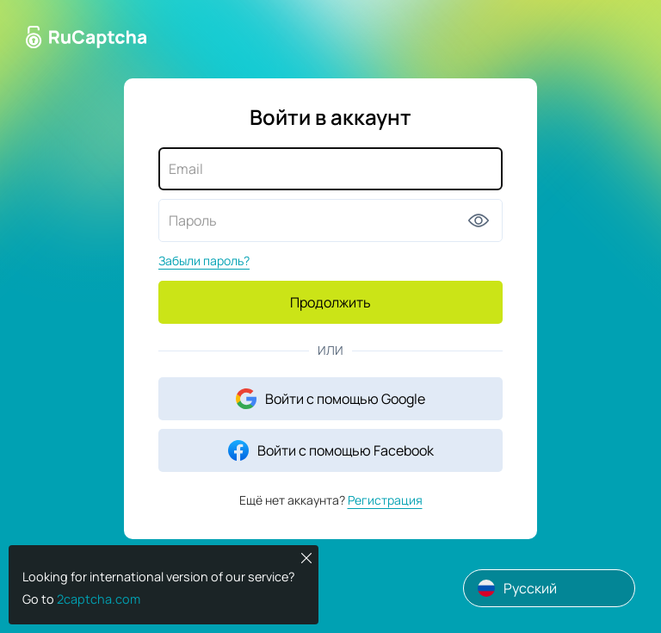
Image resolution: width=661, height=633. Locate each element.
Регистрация (385, 500)
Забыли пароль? (204, 260)
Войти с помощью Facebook (331, 450)
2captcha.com (98, 599)
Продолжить (330, 302)
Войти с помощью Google (330, 398)
